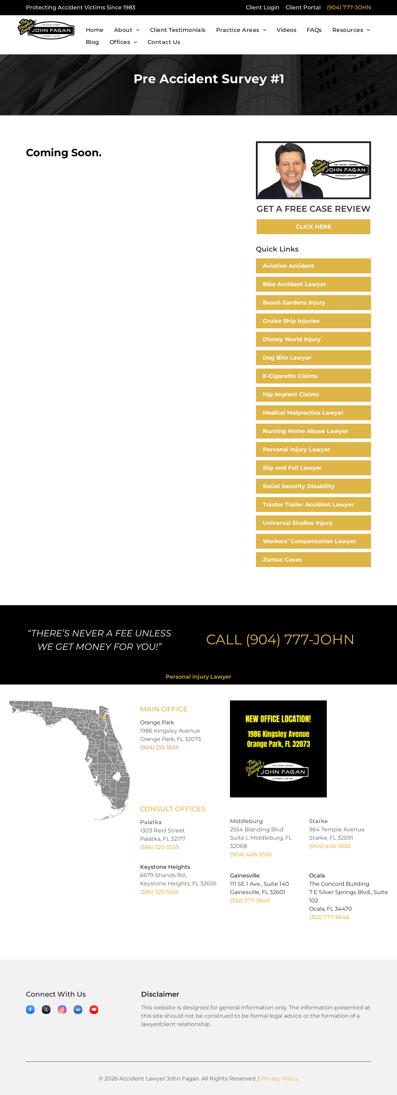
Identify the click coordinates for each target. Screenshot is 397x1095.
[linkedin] (78, 1010)
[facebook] (30, 1010)
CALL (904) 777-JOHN (280, 639)
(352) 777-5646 (250, 900)
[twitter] (46, 1010)
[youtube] (94, 1010)
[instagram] (62, 1010)
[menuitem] (95, 30)
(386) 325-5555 (159, 847)
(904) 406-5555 (250, 854)
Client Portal (303, 7)
